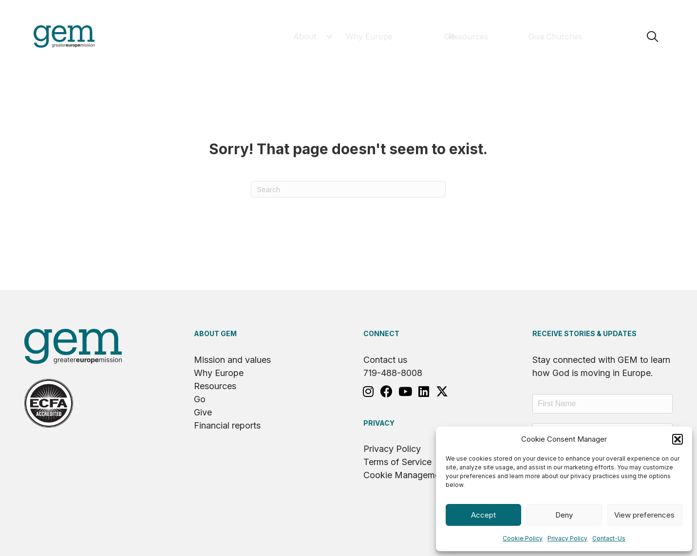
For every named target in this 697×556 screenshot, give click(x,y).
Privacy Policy (567, 538)
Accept (483, 515)
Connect (381, 333)
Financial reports (227, 425)
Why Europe (219, 373)
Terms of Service (397, 462)
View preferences (644, 515)
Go (200, 399)
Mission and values (232, 360)
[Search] (348, 189)
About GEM (215, 333)
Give (203, 412)
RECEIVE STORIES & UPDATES (584, 333)
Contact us (385, 360)
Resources (215, 386)
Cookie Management (405, 475)
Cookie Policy (523, 538)
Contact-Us (608, 538)
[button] (677, 439)
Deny (564, 515)
